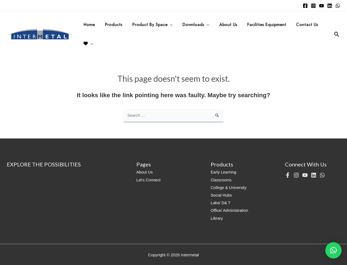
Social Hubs (221, 195)
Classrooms (221, 180)
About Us (144, 172)
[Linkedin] (329, 5)
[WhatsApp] (337, 5)
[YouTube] (321, 5)
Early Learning (224, 172)
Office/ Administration (230, 210)
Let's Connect (148, 180)
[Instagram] (313, 5)
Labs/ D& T (221, 202)
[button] (333, 250)
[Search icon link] (336, 34)
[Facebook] (305, 5)
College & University (229, 187)
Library (217, 217)
